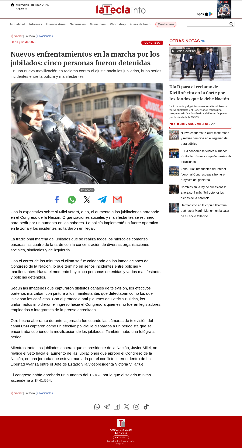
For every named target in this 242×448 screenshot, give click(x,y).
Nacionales (78, 24)
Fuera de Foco (140, 24)
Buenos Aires (56, 24)
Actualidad (17, 24)
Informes (35, 24)
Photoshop (118, 24)
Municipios (98, 24)
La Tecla (30, 36)
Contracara (166, 24)
